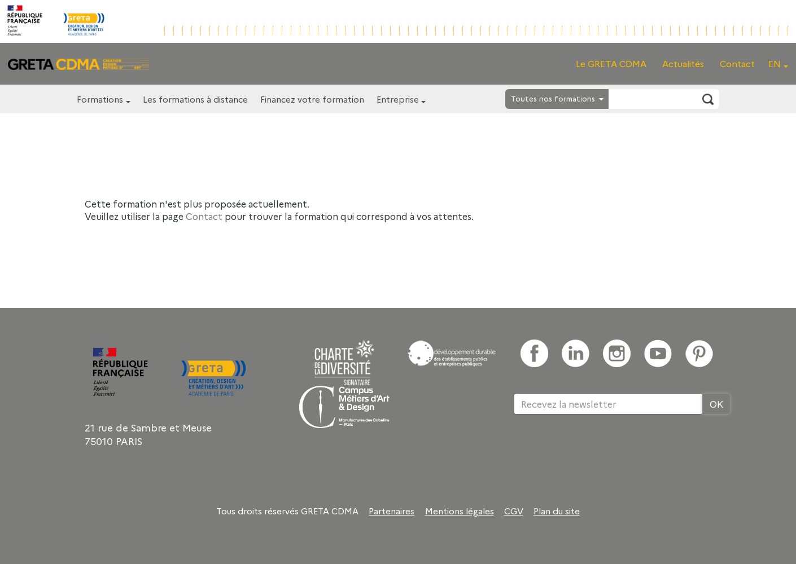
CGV (513, 511)
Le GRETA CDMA (611, 63)
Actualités (683, 63)
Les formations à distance (195, 99)
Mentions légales (459, 511)
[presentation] (599, 451)
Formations (100, 99)
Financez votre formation (312, 99)
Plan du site (556, 511)
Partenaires (391, 511)
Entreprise (398, 99)
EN (774, 63)
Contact (737, 63)
